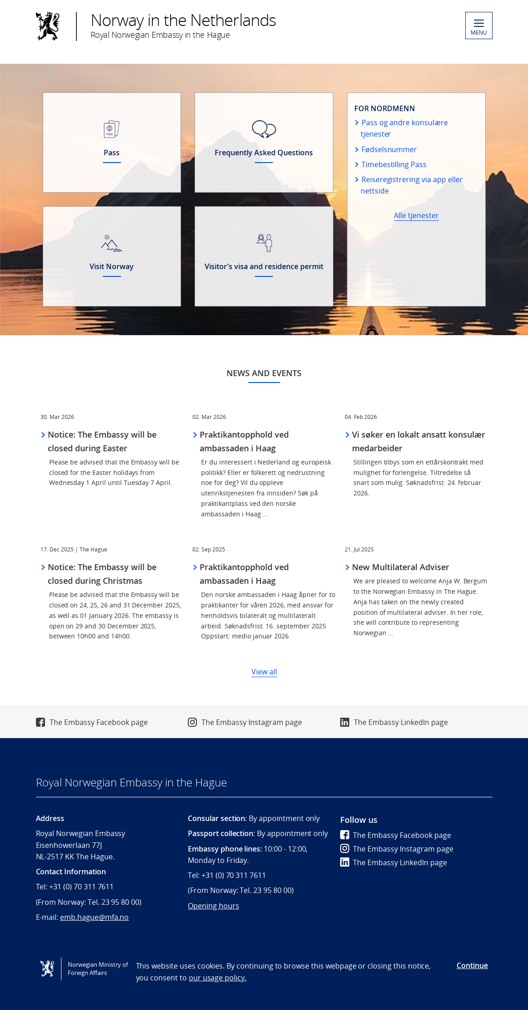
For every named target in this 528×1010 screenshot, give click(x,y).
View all (264, 672)
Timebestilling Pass (394, 164)
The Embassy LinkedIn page (401, 722)
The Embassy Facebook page (99, 722)
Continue (472, 965)
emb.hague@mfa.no (94, 917)
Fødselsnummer (389, 149)
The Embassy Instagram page (251, 722)
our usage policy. (217, 978)
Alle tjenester (416, 215)
